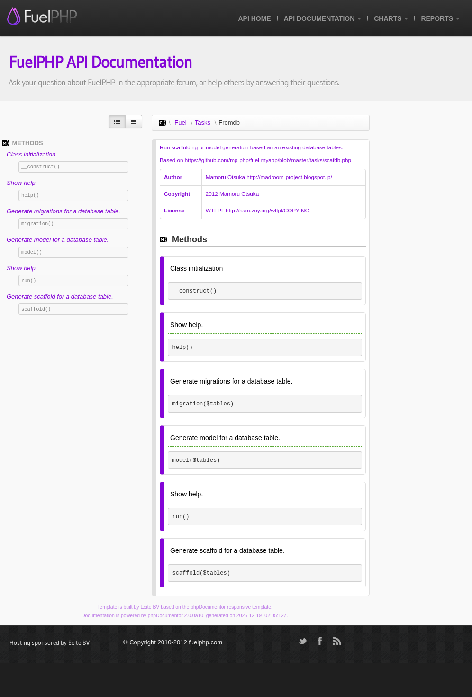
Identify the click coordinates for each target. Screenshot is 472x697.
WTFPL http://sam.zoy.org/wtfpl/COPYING (257, 210)
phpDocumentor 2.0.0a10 (175, 615)
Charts (391, 18)
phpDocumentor (208, 607)
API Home (254, 18)
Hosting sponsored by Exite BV (49, 642)
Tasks (202, 122)
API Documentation (322, 18)
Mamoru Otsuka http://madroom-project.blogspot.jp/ (269, 177)
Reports (440, 18)
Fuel (180, 122)
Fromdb (229, 122)
